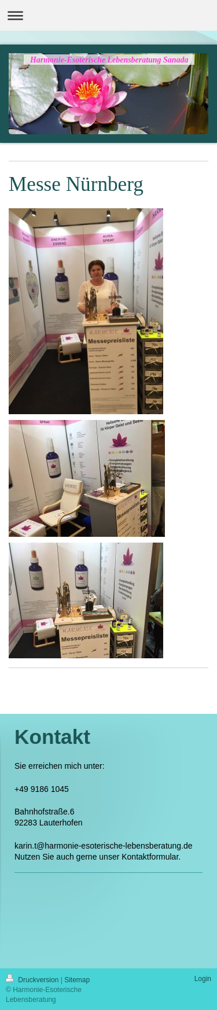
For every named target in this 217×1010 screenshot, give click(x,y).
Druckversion (33, 980)
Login (202, 979)
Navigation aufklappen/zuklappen (108, 15)
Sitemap (77, 980)
